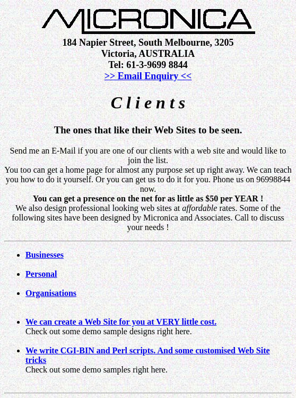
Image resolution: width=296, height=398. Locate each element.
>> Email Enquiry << (148, 76)
